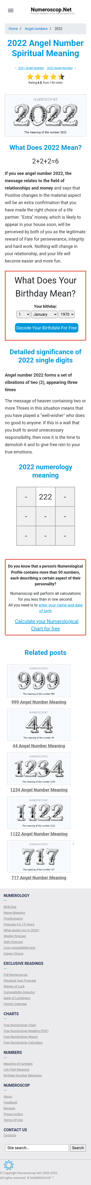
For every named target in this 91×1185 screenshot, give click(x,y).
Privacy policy (13, 1114)
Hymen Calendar (15, 1004)
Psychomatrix (13, 918)
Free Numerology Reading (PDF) (26, 1031)
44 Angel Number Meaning (39, 745)
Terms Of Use (13, 1120)
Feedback (10, 1102)
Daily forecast (13, 942)
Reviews (9, 1108)
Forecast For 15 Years (19, 924)
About (8, 1096)
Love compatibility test (19, 948)
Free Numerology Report (21, 1037)
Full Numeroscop (15, 975)
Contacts (10, 1135)
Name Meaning (14, 912)
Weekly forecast (15, 936)
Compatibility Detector (19, 992)
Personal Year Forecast (20, 980)
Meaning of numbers (18, 1064)
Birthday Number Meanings (23, 1075)
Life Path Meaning (16, 1069)
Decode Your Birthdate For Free (47, 327)
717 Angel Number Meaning (38, 877)
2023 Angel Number (60, 68)
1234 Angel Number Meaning (39, 789)
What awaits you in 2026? (21, 930)
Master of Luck (14, 986)
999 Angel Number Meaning (38, 702)
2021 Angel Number (31, 68)
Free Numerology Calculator (23, 1042)
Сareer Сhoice (13, 953)
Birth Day (10, 907)
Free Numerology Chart (20, 1025)
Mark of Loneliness (17, 998)
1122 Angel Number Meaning (39, 833)
